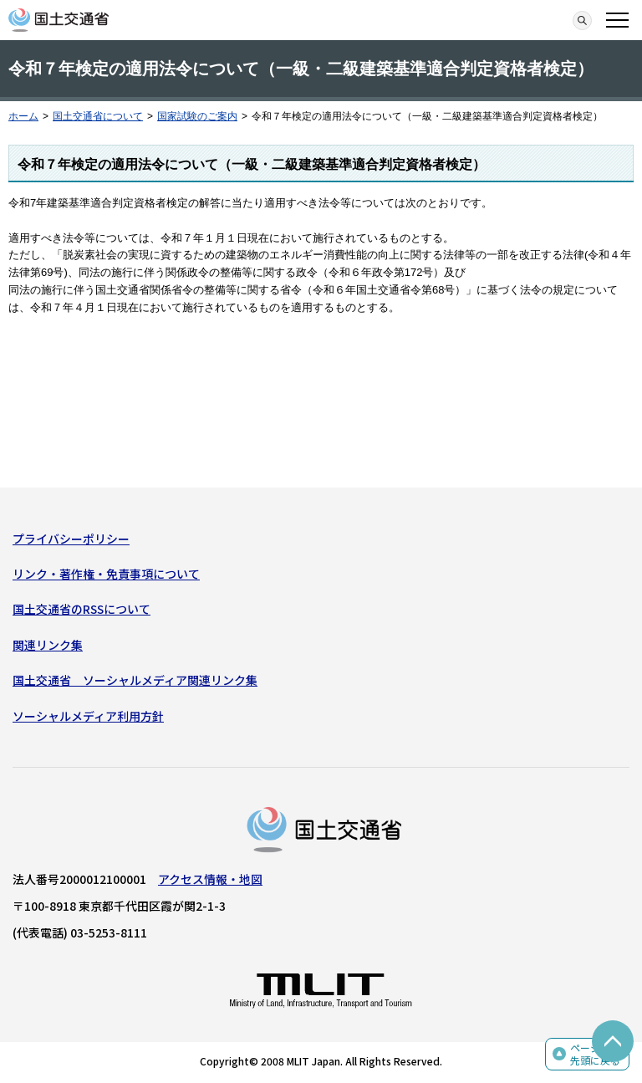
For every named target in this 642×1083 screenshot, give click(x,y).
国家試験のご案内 (197, 116)
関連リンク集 (48, 644)
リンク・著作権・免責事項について (106, 573)
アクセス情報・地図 (210, 879)
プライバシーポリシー (71, 538)
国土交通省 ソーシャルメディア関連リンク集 (135, 680)
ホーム (23, 116)
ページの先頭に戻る (595, 1054)
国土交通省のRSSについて (81, 608)
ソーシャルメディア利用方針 (88, 716)
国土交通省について (98, 116)
